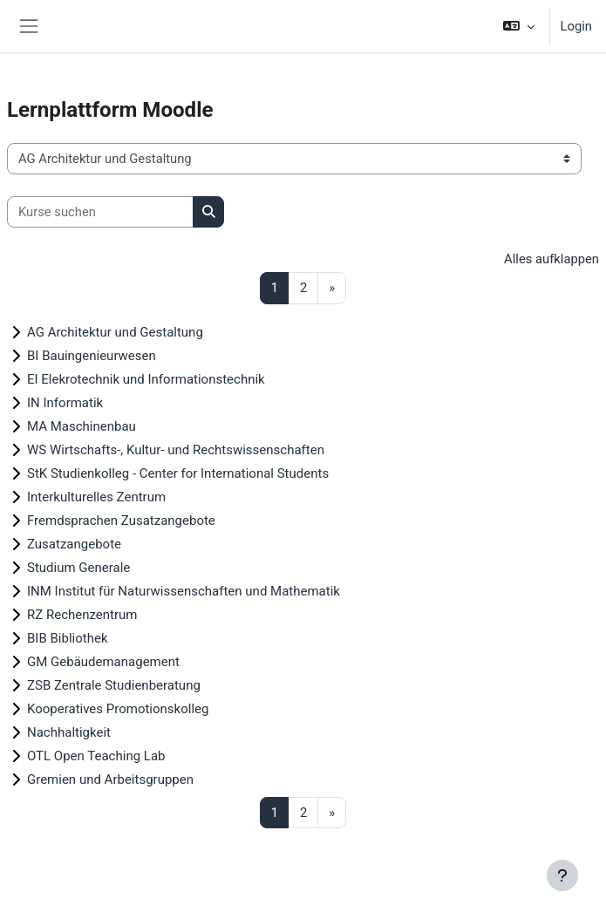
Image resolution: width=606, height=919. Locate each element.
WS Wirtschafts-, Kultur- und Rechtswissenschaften (175, 450)
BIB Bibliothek (67, 638)
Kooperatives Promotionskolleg (117, 709)
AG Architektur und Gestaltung (115, 332)
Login (576, 26)
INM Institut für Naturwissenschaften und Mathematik (183, 591)
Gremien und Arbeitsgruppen (110, 779)
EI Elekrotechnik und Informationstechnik (146, 379)
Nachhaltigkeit (69, 732)
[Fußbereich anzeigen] (562, 875)
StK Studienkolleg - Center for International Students (178, 473)
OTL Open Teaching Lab (96, 756)
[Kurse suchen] (100, 212)
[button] (518, 26)
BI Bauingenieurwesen (91, 356)
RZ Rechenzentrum (82, 615)
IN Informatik (65, 403)
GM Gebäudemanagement (103, 662)
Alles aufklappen (551, 259)
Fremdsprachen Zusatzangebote (121, 520)
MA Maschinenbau (81, 426)
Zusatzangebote (74, 544)
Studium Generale (78, 567)
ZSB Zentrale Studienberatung (114, 685)
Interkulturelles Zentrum (96, 497)
